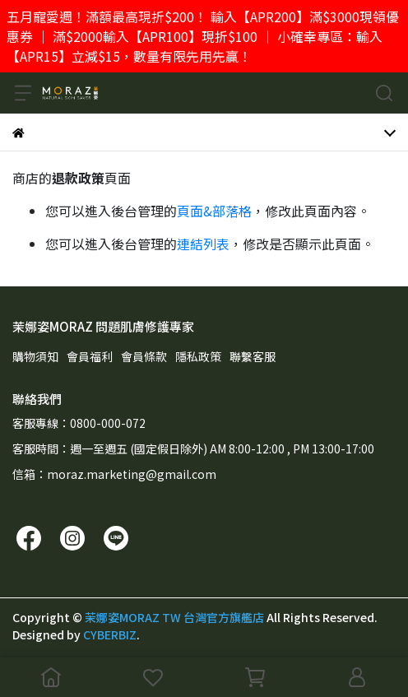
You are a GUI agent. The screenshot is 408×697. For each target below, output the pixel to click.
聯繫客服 (253, 356)
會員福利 (90, 356)
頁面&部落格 (214, 211)
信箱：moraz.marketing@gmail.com (114, 474)
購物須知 (35, 356)
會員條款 (144, 356)
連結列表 (203, 243)
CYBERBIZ (110, 634)
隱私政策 (198, 356)
